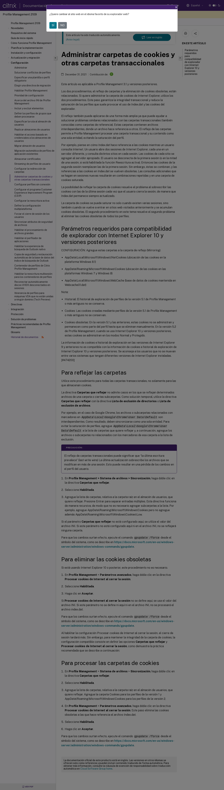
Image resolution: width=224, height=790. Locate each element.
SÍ (53, 25)
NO (62, 25)
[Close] (176, 7)
